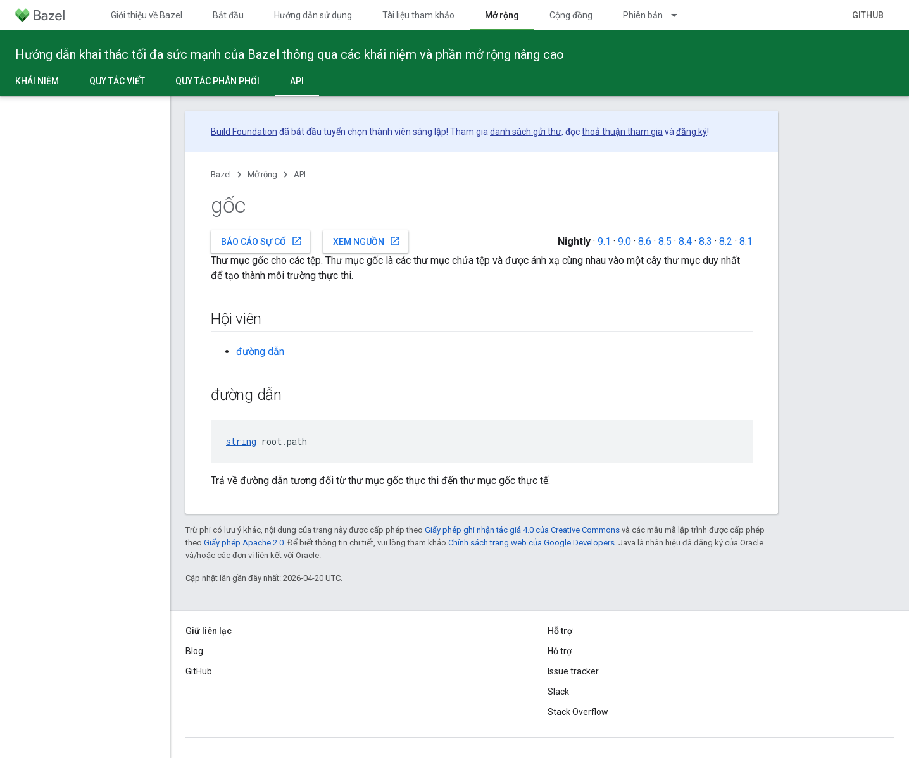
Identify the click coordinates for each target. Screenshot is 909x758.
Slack (558, 692)
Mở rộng (262, 174)
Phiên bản (643, 15)
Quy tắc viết (117, 81)
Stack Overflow (578, 712)
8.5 (665, 241)
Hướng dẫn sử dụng (313, 15)
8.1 (746, 241)
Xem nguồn (367, 241)
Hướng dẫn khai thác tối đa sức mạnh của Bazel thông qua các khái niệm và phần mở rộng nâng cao (289, 54)
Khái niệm (37, 81)
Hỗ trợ (560, 651)
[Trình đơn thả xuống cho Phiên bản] (680, 15)
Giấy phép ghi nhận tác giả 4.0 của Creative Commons (522, 530)
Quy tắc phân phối (217, 81)
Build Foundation (244, 132)
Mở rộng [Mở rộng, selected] (502, 15)
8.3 (705, 241)
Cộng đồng (570, 15)
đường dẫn (260, 351)
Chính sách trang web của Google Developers (531, 542)
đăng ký (691, 132)
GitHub (868, 15)
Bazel (221, 174)
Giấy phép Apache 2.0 (244, 542)
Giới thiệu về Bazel (146, 15)
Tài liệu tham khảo (418, 15)
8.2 (725, 241)
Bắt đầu (228, 15)
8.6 (644, 241)
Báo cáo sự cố (262, 241)
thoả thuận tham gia (622, 132)
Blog (194, 651)
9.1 (604, 241)
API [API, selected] (297, 81)
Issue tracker (573, 671)
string (241, 441)
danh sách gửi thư (525, 132)
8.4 (685, 241)
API (300, 174)
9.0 (624, 241)
